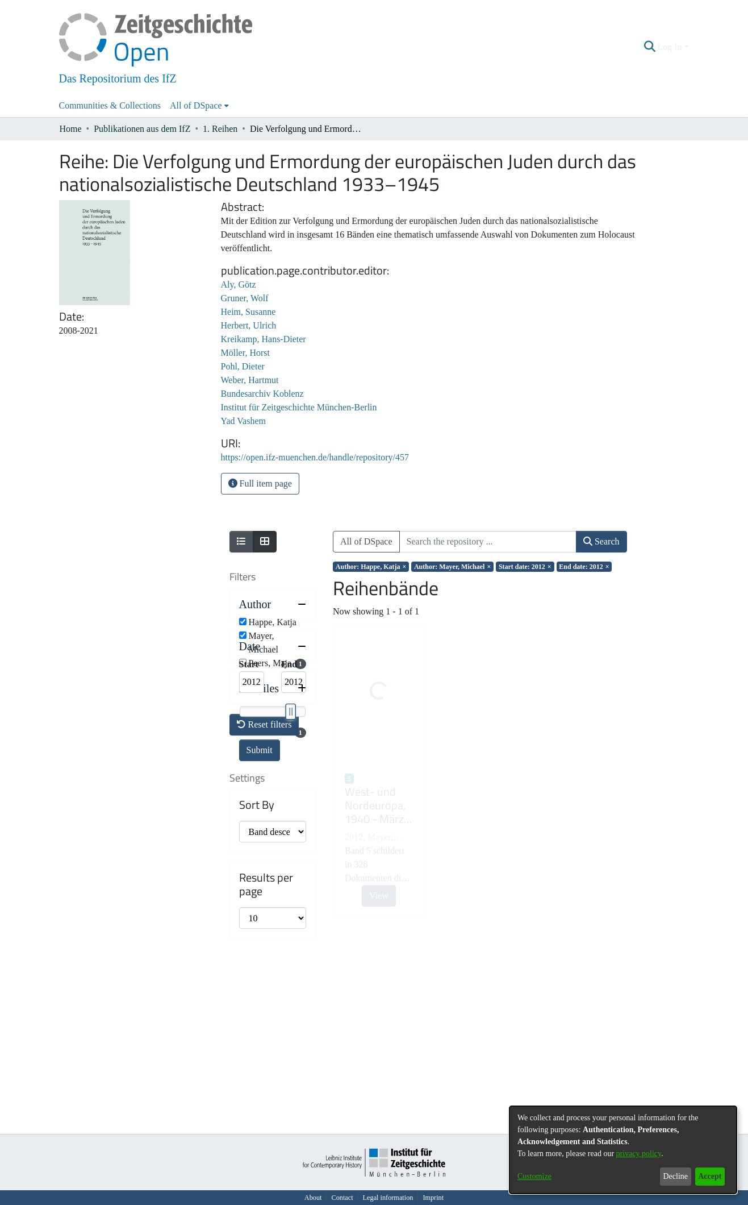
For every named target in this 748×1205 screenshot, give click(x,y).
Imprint (433, 1198)
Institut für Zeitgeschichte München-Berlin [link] (299, 407)
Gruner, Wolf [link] (245, 298)
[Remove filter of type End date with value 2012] (584, 567)
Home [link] (71, 129)
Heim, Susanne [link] (248, 312)
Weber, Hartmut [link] (250, 380)
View (378, 895)
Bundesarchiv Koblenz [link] (262, 393)
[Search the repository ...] (487, 541)
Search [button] (601, 541)
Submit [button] (259, 813)
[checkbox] (242, 621)
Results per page (266, 1060)
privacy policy (639, 1153)
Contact (342, 1198)
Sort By (256, 981)
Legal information (388, 1198)
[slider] (290, 775)
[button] (649, 47)
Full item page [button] (260, 483)
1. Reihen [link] (220, 129)
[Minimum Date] (251, 746)
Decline (675, 1176)
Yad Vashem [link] (243, 421)
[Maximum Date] (293, 746)
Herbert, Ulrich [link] (249, 325)
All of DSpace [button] (196, 105)
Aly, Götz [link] (238, 284)
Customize (534, 1176)
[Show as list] (241, 541)
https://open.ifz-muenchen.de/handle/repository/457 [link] (315, 457)
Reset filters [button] (264, 900)
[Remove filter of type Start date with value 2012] (525, 567)
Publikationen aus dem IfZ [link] (142, 129)
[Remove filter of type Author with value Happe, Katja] (371, 567)
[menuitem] (199, 105)
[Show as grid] (265, 541)
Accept (709, 1176)
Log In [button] (670, 47)
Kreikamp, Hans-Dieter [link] (263, 339)
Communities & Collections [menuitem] (110, 105)
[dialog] (623, 1150)
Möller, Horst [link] (245, 353)
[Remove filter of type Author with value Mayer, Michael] (452, 567)
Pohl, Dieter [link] (243, 366)
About (313, 1198)
